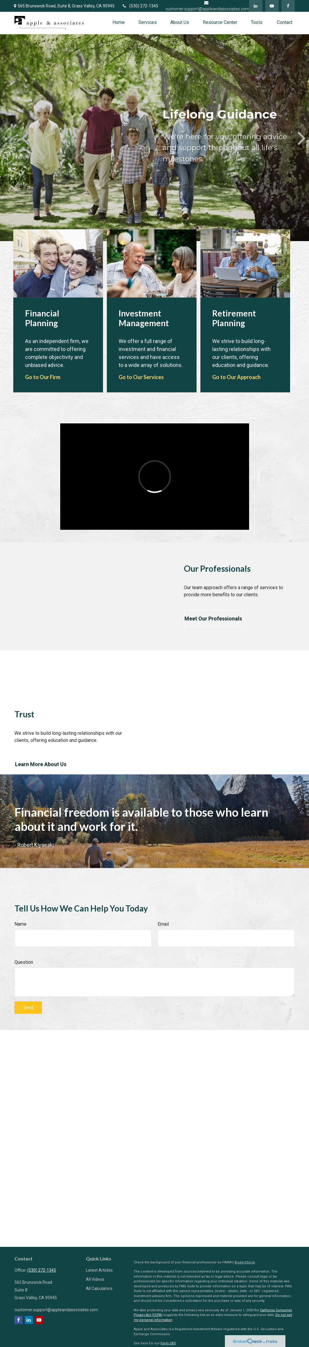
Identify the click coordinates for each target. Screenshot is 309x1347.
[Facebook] (288, 6)
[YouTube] (272, 6)
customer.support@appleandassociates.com (56, 1309)
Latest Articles (99, 1270)
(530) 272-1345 (140, 6)
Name (20, 924)
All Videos (95, 1279)
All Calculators (99, 1288)
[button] (118, 22)
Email (163, 924)
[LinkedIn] (255, 6)
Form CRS (168, 1343)
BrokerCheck (245, 1262)
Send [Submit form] (28, 1007)
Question (23, 962)
